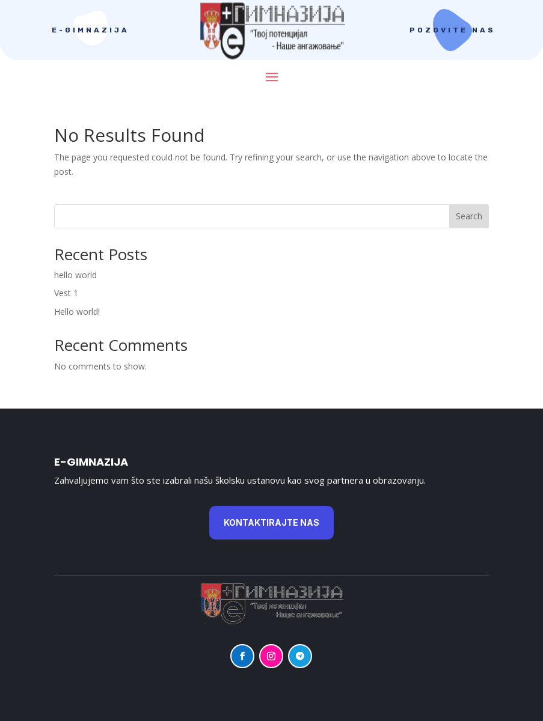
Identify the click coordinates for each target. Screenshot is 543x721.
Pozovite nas (452, 30)
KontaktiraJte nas (271, 522)
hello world (75, 275)
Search (469, 216)
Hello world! (77, 311)
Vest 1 (66, 293)
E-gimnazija (90, 30)
